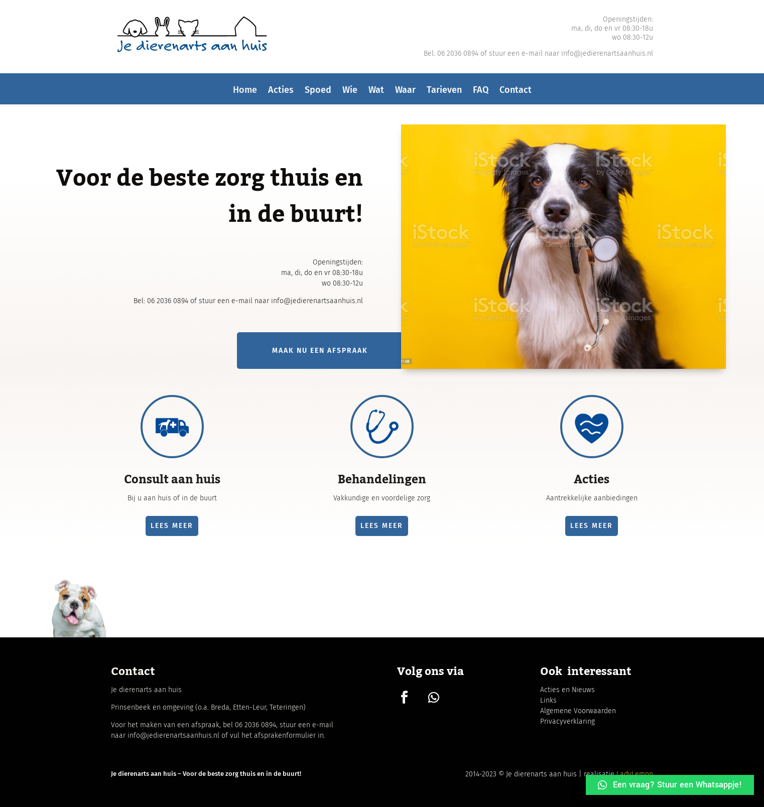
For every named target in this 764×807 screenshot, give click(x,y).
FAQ (480, 92)
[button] (670, 785)
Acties (281, 92)
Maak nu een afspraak (320, 350)
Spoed (318, 92)
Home (245, 92)
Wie (349, 92)
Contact (515, 92)
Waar (405, 92)
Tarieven (444, 92)
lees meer (172, 525)
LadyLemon (634, 774)
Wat (376, 92)
